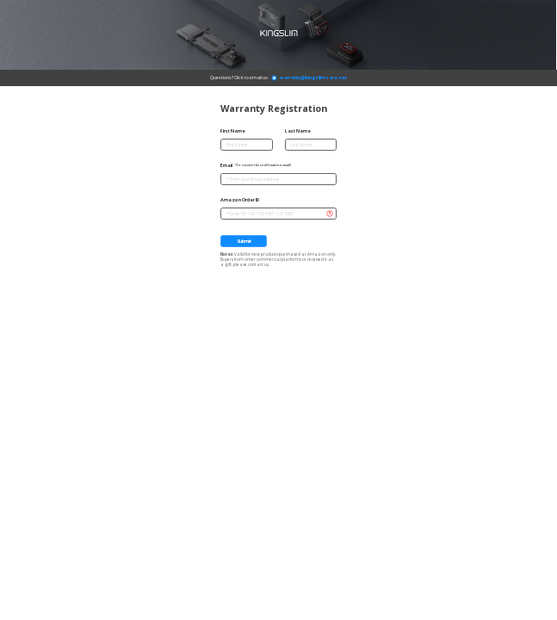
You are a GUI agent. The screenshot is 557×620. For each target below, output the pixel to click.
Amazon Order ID (239, 199)
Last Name (298, 130)
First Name (232, 130)
